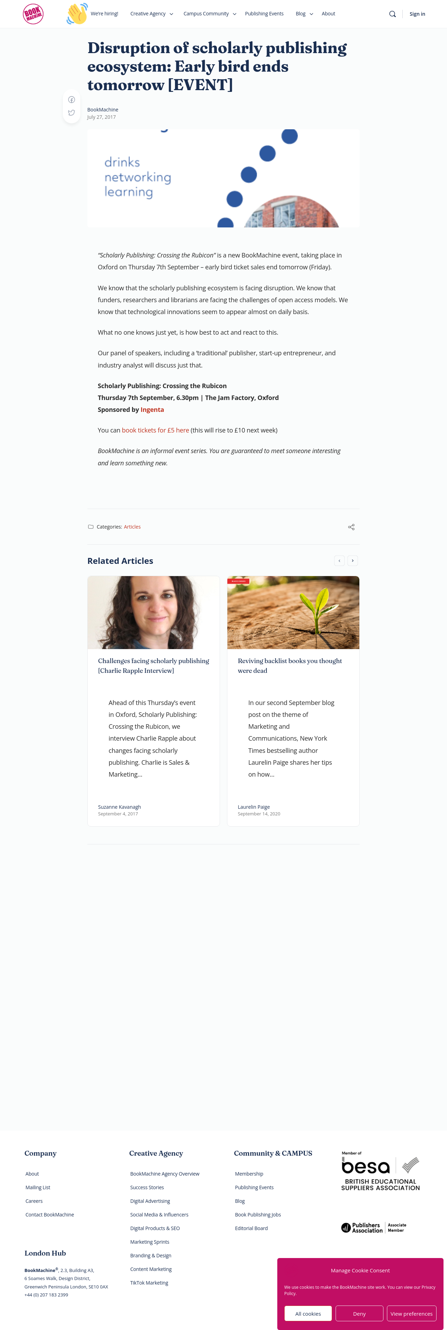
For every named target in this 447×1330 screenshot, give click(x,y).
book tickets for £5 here (155, 430)
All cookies (308, 1318)
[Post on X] (71, 113)
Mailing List (37, 1187)
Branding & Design (150, 1255)
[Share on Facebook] (71, 99)
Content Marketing (150, 1269)
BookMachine (102, 109)
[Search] (393, 14)
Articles (132, 526)
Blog (240, 1201)
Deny (359, 1318)
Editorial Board (251, 1228)
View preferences (412, 1318)
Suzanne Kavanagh (119, 807)
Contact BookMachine (49, 1214)
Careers (34, 1201)
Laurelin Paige (254, 807)
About (32, 1173)
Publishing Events (254, 1187)
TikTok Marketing (149, 1282)
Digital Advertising (150, 1201)
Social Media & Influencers (159, 1214)
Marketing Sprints (149, 1241)
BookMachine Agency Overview (164, 1173)
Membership (249, 1173)
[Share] (351, 527)
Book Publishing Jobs (258, 1214)
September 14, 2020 (259, 814)
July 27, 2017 (101, 117)
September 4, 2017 (118, 814)
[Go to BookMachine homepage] (33, 13)
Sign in (417, 13)
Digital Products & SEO (155, 1228)
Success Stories (147, 1187)
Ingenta (152, 409)
